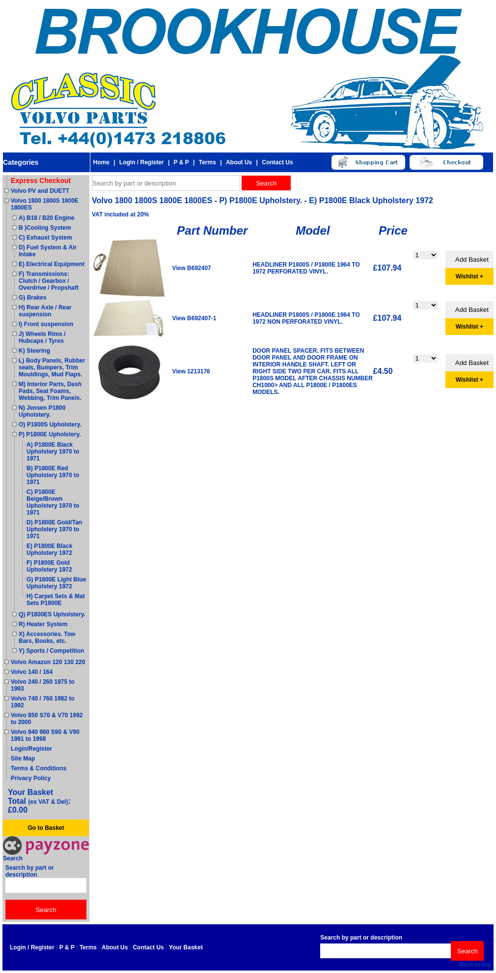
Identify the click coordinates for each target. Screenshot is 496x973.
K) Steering (34, 350)
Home (101, 162)
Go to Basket (46, 827)
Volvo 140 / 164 (32, 672)
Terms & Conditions (38, 768)
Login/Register (31, 748)
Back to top (475, 964)
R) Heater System (43, 624)
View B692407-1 (194, 318)
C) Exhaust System (45, 237)
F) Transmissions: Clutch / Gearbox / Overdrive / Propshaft (49, 281)
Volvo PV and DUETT (40, 190)
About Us (239, 162)
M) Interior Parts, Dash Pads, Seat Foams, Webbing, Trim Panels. (50, 391)
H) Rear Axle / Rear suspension (45, 311)
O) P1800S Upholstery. (50, 424)
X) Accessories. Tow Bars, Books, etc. (47, 637)
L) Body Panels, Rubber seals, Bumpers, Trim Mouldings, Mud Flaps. (52, 367)
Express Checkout (41, 180)
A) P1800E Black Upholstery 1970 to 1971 (53, 451)
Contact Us (277, 162)
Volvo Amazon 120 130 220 (48, 662)
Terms (207, 162)
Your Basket (186, 947)
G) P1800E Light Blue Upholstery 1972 (56, 583)
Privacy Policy (31, 778)
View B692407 (191, 268)
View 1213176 (191, 371)
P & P (181, 162)
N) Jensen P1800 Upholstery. (42, 411)
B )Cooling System (45, 227)
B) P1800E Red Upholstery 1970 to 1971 (53, 475)
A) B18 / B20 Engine (46, 217)
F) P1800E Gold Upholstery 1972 (49, 566)
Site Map (23, 758)
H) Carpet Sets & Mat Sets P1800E (56, 600)
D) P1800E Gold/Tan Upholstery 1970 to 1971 (54, 529)
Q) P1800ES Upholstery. (52, 614)
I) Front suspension (46, 324)
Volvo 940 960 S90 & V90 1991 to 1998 (45, 735)
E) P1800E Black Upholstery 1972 (49, 549)
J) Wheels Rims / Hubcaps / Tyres (42, 337)
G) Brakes (33, 297)
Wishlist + (469, 276)
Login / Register (141, 162)
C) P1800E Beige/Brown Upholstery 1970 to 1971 (53, 502)
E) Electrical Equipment (51, 264)
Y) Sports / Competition (51, 650)
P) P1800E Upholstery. (50, 434)
